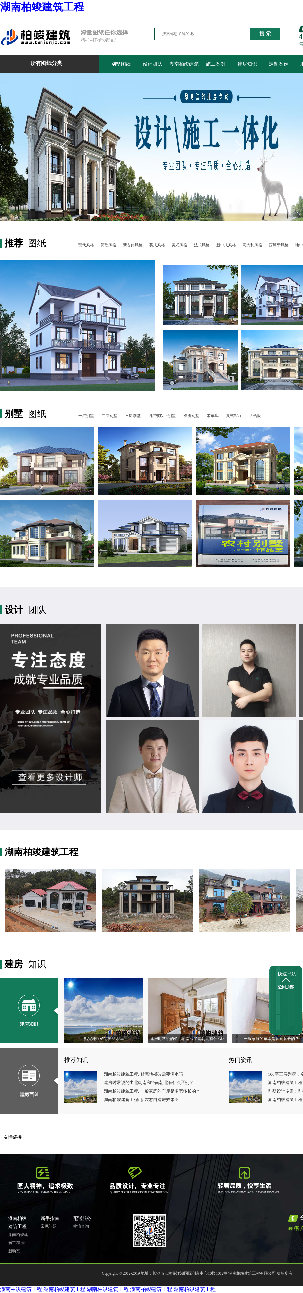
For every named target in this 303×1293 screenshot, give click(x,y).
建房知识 (247, 64)
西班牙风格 (279, 245)
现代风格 (86, 245)
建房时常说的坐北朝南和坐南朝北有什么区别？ (149, 1082)
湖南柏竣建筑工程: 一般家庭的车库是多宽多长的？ (152, 1091)
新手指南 (50, 1218)
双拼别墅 (191, 415)
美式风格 (179, 245)
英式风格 (157, 245)
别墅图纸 (121, 64)
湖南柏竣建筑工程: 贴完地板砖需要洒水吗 (143, 1074)
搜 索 (265, 33)
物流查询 (81, 1226)
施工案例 (215, 64)
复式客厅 (234, 415)
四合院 (255, 415)
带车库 (213, 415)
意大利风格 (252, 245)
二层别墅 (109, 415)
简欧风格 (108, 245)
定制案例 (279, 64)
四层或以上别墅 (162, 415)
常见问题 (49, 1226)
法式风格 (202, 245)
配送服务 (82, 1218)
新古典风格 (133, 245)
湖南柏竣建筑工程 (42, 7)
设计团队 (152, 64)
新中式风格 (226, 245)
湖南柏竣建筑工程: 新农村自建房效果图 (141, 1099)
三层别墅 (133, 415)
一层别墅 (86, 415)
